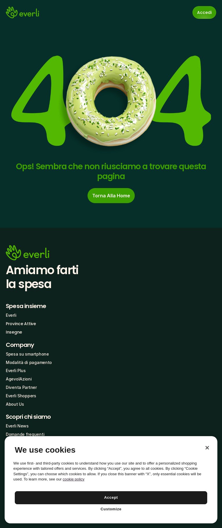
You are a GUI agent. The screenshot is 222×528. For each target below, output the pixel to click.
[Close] (207, 447)
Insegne (14, 332)
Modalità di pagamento (29, 362)
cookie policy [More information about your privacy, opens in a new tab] (73, 479)
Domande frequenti (25, 434)
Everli (11, 315)
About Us (15, 404)
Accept (111, 497)
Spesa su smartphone (27, 354)
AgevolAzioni (19, 378)
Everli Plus (16, 370)
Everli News (17, 425)
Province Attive (21, 324)
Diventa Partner (21, 387)
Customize (111, 509)
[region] (111, 479)
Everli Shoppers (21, 395)
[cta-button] (111, 195)
